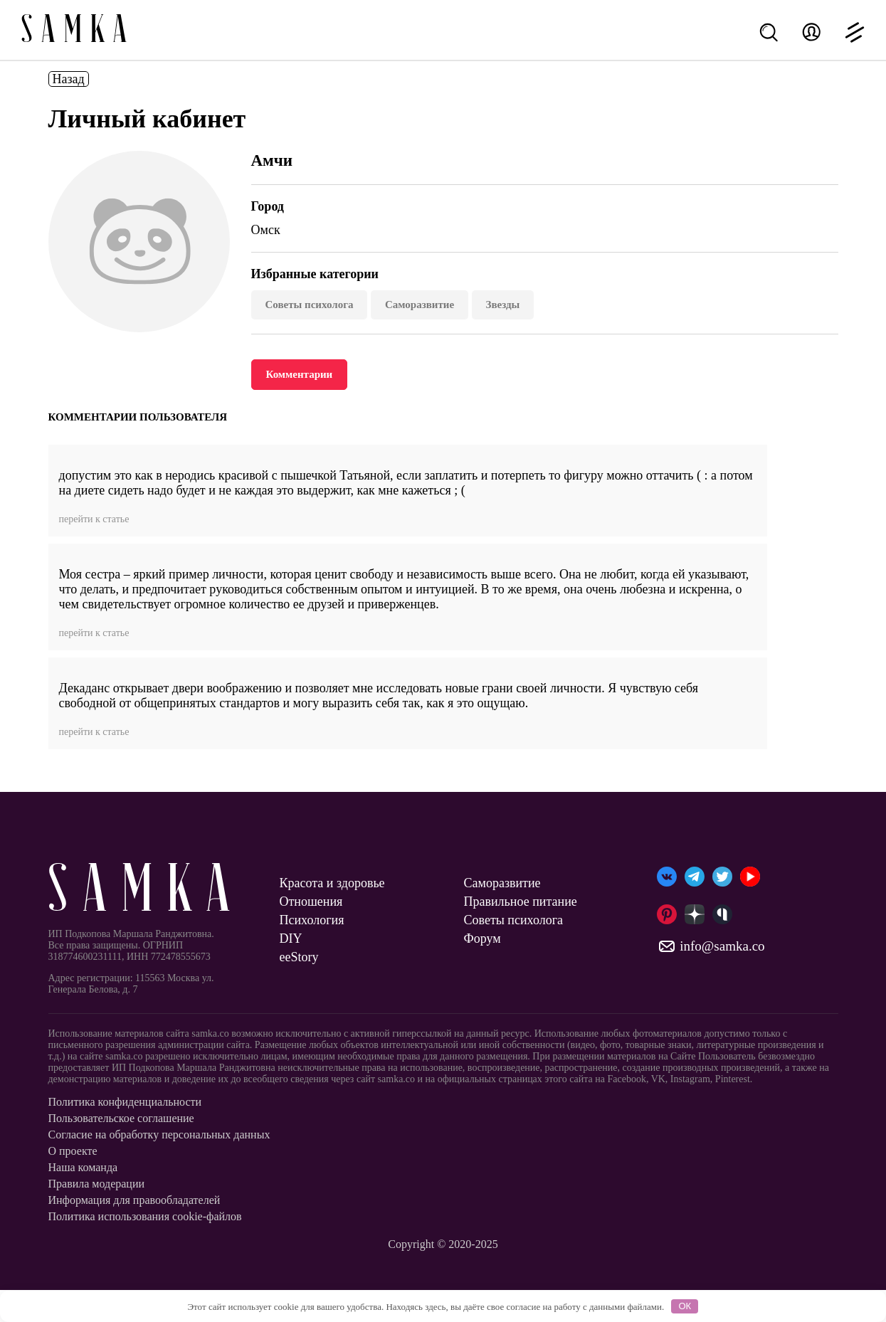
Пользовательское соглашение (121, 1118)
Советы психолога (309, 304)
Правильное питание (520, 901)
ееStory (299, 957)
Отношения (311, 901)
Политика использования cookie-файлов (145, 1216)
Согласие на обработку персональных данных (159, 1134)
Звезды (503, 304)
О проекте (72, 1151)
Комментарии (299, 374)
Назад (69, 79)
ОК (684, 1306)
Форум (482, 938)
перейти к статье (94, 519)
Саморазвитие (419, 304)
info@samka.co (711, 945)
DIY (291, 938)
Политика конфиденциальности (125, 1102)
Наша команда (83, 1167)
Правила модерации (96, 1184)
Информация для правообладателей (134, 1200)
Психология (312, 920)
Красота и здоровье (332, 883)
